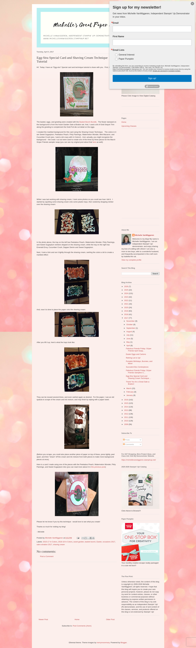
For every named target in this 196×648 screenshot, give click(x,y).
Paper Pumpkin (128, 58)
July (128, 335)
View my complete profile (131, 260)
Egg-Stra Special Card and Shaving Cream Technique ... (138, 377)
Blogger (124, 643)
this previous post (98, 467)
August (129, 331)
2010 (126, 421)
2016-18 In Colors (65, 542)
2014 (126, 407)
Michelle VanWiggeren (144, 235)
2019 (126, 311)
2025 (126, 290)
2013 (126, 410)
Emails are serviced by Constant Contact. (166, 69)
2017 (126, 318)
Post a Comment (47, 556)
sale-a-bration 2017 (44, 544)
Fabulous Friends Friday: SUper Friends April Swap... (138, 350)
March (129, 388)
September (131, 328)
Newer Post (43, 619)
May (128, 342)
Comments (128, 444)
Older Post (110, 619)
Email (118, 24)
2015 (126, 403)
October (129, 324)
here (94, 142)
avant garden (78, 542)
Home (77, 619)
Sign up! (152, 76)
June (128, 339)
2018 (126, 314)
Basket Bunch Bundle (88, 122)
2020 (126, 307)
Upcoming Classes (129, 126)
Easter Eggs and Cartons (136, 354)
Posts (126, 440)
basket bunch (90, 542)
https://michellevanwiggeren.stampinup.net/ (139, 460)
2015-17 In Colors (50, 542)
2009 (126, 424)
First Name (120, 37)
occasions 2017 (109, 542)
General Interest (128, 54)
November (130, 321)
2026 (126, 286)
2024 (126, 293)
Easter (99, 542)
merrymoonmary (103, 643)
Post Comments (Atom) (82, 626)
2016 (126, 400)
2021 (126, 304)
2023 (126, 297)
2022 (126, 300)
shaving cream (59, 544)
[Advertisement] (77, 589)
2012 (126, 414)
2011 (126, 417)
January (129, 395)
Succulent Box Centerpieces (137, 367)
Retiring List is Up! (133, 358)
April (128, 345)
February (130, 392)
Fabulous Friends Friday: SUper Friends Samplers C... (138, 371)
